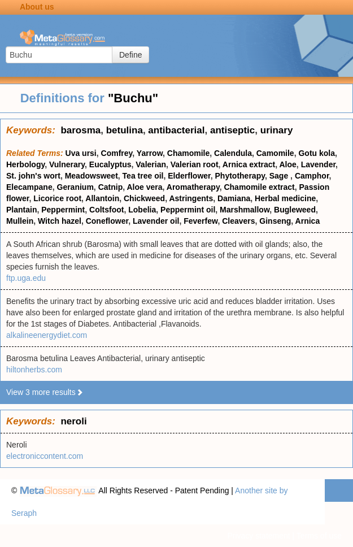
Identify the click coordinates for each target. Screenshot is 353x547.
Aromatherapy (193, 187)
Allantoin (102, 198)
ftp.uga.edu (26, 278)
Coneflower (107, 220)
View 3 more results (45, 392)
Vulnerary (67, 164)
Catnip (110, 187)
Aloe (288, 164)
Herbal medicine (285, 198)
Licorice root (57, 198)
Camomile (275, 153)
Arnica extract (249, 164)
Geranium (75, 187)
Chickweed (144, 198)
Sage (279, 175)
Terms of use (319, 535)
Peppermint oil (187, 209)
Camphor (312, 175)
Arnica (307, 220)
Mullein (19, 220)
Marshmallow (244, 209)
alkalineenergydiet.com (46, 335)
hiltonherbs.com (34, 369)
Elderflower (189, 175)
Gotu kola (316, 153)
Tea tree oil (143, 175)
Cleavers (238, 220)
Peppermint (63, 209)
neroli (73, 421)
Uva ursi (81, 153)
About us (37, 6)
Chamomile (188, 153)
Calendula (233, 153)
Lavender (318, 164)
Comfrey (117, 153)
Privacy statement (258, 535)
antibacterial (176, 130)
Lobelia (142, 209)
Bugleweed (295, 209)
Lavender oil (156, 220)
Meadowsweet (91, 175)
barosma (80, 130)
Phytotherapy (240, 175)
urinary (276, 130)
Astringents (191, 198)
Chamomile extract (259, 187)
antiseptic (232, 130)
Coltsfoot (106, 209)
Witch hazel (59, 220)
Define (130, 54)
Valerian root (195, 164)
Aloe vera (144, 187)
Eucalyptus (110, 164)
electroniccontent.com (44, 456)
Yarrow (150, 153)
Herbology (25, 164)
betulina (124, 130)
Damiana (233, 198)
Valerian (151, 164)
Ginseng (275, 220)
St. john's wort (33, 175)
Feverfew (200, 220)
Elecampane (29, 187)
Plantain (21, 209)
